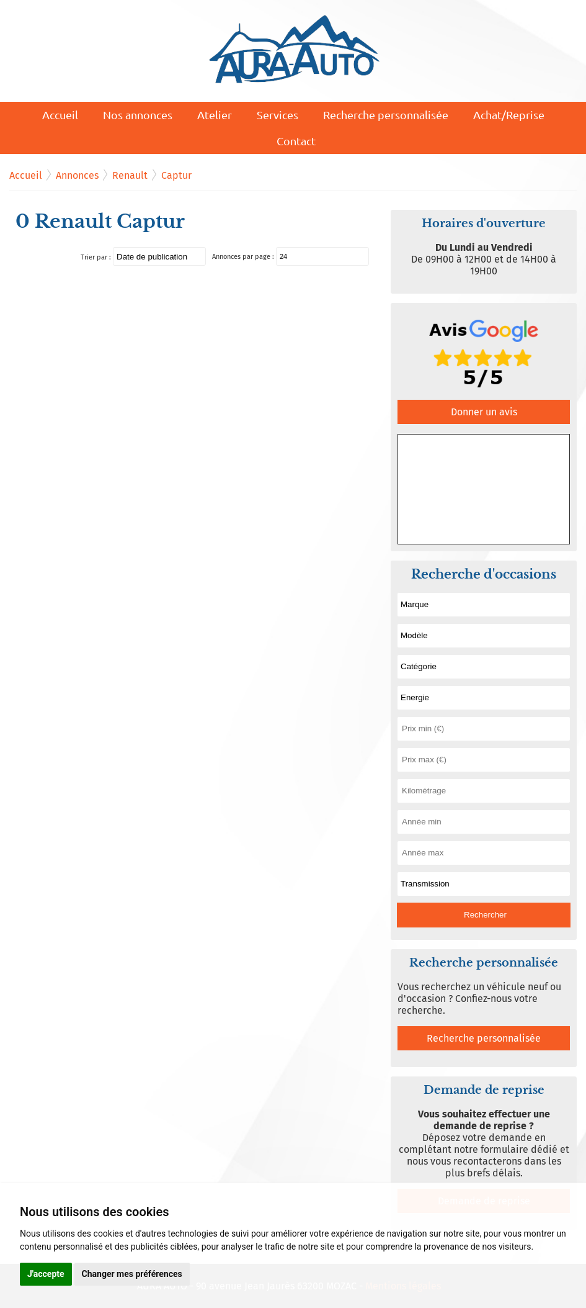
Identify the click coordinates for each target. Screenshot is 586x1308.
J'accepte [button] (45, 1274)
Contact (296, 140)
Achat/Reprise (508, 114)
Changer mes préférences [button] (132, 1274)
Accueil (60, 114)
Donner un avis (484, 412)
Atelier (214, 114)
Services (277, 114)
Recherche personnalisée (385, 114)
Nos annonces (137, 114)
